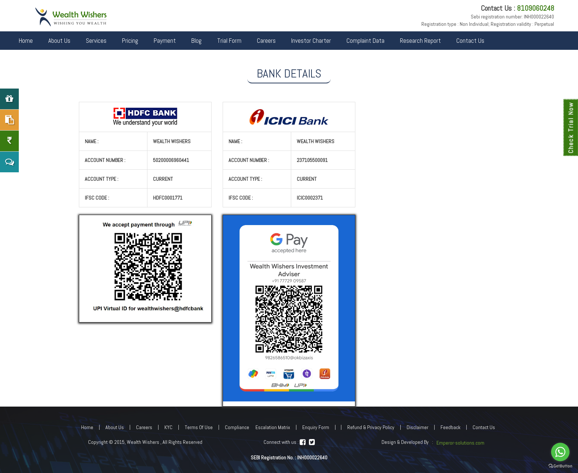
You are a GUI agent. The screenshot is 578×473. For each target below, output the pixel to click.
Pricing (130, 41)
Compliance (237, 427)
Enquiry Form (315, 427)
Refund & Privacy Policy (370, 427)
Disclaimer (417, 427)
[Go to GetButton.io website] (560, 466)
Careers (266, 41)
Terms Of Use (199, 427)
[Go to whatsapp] (560, 452)
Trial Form (229, 41)
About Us (59, 41)
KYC (168, 427)
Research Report (420, 41)
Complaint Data (365, 41)
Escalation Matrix (272, 427)
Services (96, 41)
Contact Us (470, 41)
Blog (196, 41)
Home (26, 41)
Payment (165, 41)
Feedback (450, 427)
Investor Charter (311, 41)
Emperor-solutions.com (460, 442)
